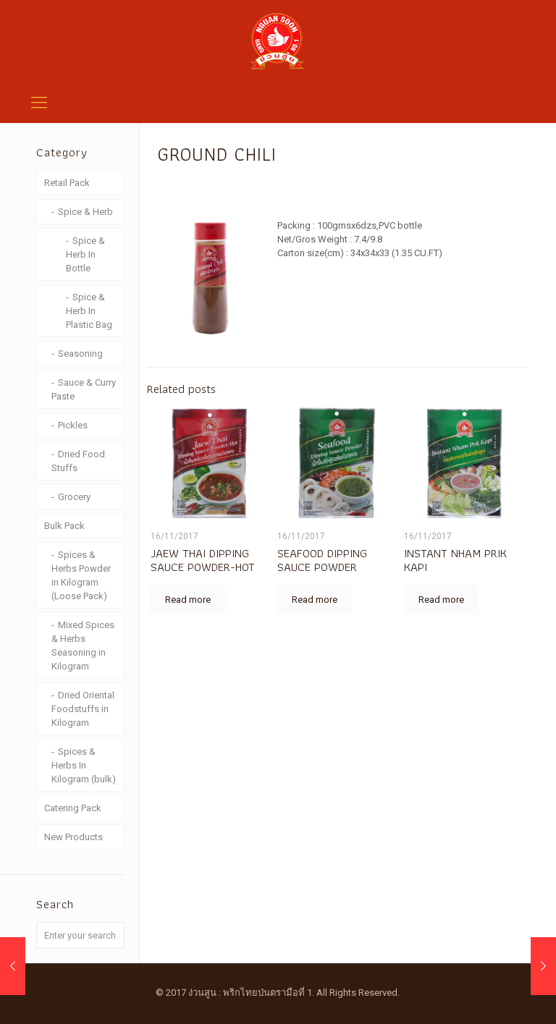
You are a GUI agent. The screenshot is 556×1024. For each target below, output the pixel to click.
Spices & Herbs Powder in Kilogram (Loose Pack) (81, 575)
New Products (73, 837)
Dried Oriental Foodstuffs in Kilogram (82, 709)
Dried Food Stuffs (78, 461)
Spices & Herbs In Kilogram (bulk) (83, 765)
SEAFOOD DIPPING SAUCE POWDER (322, 560)
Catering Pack (72, 808)
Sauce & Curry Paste (83, 389)
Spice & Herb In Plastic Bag (89, 311)
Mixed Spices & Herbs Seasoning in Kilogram (82, 645)
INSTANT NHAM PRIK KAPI (455, 560)
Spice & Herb (85, 211)
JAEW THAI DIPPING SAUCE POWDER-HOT (203, 560)
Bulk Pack (64, 525)
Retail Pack (67, 182)
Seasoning (80, 353)
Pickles (73, 425)
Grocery (74, 496)
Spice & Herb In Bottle (85, 254)
